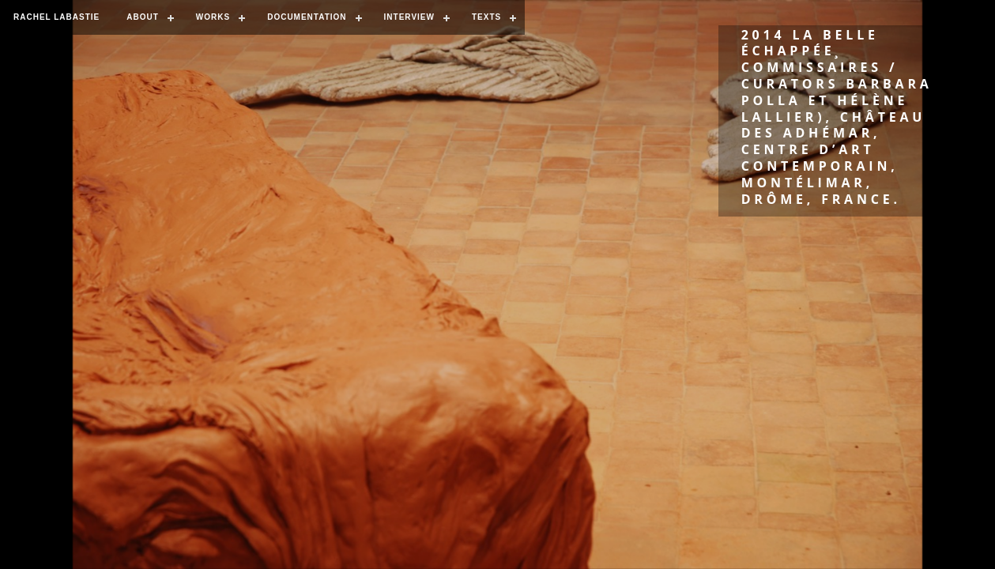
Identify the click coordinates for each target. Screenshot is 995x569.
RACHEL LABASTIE (56, 17)
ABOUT (142, 17)
